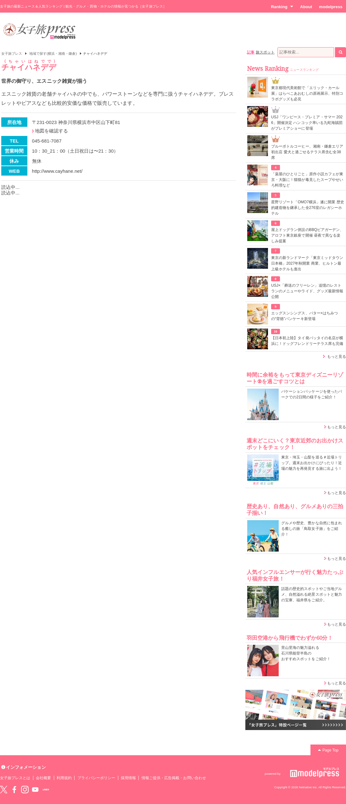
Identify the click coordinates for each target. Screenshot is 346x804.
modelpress (331, 6)
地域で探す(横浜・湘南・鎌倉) (53, 53)
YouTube (35, 789)
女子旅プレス (11, 53)
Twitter (4, 789)
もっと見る (336, 356)
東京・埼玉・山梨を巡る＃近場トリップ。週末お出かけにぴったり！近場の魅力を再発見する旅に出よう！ (311, 463)
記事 (250, 52)
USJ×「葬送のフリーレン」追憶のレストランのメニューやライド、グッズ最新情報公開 (307, 291)
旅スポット (265, 52)
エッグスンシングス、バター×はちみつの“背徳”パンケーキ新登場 (304, 316)
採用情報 (128, 778)
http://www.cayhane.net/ (57, 171)
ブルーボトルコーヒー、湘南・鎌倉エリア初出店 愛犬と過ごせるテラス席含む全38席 (307, 152)
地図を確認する (51, 130)
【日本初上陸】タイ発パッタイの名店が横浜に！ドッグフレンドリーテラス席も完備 (307, 341)
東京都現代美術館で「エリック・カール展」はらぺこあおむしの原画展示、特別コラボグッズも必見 (307, 93)
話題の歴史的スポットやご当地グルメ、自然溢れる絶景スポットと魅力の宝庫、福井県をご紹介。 (311, 594)
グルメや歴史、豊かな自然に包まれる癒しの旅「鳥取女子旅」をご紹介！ (311, 529)
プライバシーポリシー (96, 778)
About (306, 6)
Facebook (14, 789)
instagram (25, 789)
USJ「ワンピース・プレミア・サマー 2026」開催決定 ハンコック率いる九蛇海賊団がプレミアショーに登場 (307, 123)
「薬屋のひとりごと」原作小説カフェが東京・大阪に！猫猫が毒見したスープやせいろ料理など (307, 180)
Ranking (282, 6)
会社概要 (43, 778)
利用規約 (64, 778)
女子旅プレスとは (15, 778)
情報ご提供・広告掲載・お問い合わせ (174, 778)
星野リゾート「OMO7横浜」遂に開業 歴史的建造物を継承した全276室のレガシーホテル (307, 208)
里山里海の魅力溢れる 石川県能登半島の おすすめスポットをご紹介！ (306, 653)
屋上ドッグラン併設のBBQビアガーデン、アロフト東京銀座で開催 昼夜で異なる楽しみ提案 (307, 235)
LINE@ (46, 789)
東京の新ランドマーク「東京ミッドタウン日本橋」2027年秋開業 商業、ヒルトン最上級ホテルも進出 (307, 263)
